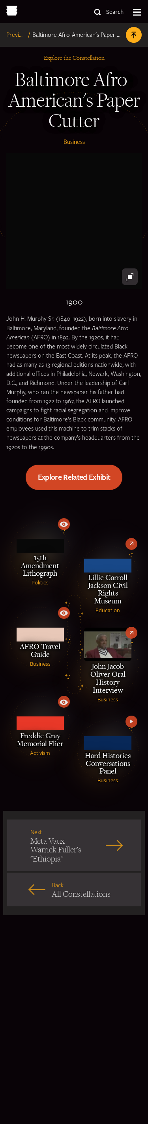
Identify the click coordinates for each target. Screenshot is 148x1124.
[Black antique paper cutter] (73, 221)
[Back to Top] (134, 35)
